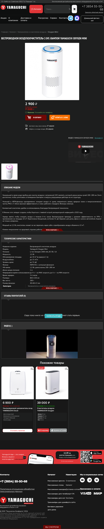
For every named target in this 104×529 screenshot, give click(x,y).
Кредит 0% (70, 494)
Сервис (53, 18)
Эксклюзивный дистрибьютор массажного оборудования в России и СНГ (77, 1)
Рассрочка (43, 18)
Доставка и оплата (26, 19)
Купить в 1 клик (59, 117)
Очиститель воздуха (45, 408)
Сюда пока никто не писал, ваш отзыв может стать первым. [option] (52, 315)
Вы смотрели (52, 527)
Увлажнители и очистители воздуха (41, 286)
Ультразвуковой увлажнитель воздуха (19, 408)
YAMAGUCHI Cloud (10, 411)
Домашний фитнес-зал (92, 19)
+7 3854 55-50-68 (92, 8)
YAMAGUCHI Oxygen (45, 411)
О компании (13, 19)
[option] (52, 343)
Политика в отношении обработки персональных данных (17, 490)
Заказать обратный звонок (94, 12)
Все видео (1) (99, 137)
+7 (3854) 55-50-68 (13, 481)
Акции (4, 18)
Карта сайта (70, 502)
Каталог (69, 485)
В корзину (43, 430)
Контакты (63, 18)
